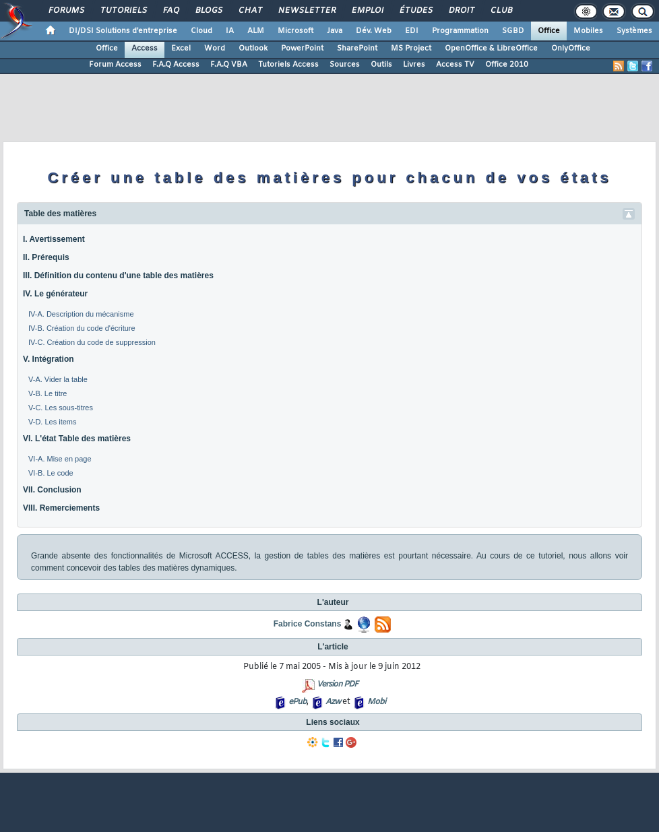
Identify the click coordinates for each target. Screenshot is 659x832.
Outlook (253, 48)
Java (334, 31)
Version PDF (337, 684)
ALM (255, 31)
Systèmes (634, 31)
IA (230, 31)
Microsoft (295, 31)
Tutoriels (123, 10)
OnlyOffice (570, 48)
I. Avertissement (54, 239)
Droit (461, 10)
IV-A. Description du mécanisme (81, 314)
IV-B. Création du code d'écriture (81, 328)
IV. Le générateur (55, 293)
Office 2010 (506, 64)
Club (501, 10)
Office (549, 31)
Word (214, 48)
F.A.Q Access (175, 64)
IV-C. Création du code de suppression (92, 342)
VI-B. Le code (50, 473)
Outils (381, 64)
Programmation (460, 31)
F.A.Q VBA (228, 64)
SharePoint (357, 48)
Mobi (376, 702)
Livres (414, 64)
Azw (332, 702)
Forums (65, 10)
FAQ (170, 10)
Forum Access (115, 64)
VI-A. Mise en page (60, 459)
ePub (297, 702)
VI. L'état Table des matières (77, 438)
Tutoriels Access (288, 64)
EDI (411, 31)
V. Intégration (48, 359)
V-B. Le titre (47, 393)
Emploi (367, 10)
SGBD (513, 31)
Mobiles (588, 31)
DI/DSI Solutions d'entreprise (123, 31)
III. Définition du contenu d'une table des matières (118, 275)
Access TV (455, 64)
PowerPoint (302, 48)
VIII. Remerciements (61, 508)
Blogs (208, 10)
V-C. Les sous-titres (60, 408)
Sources (345, 64)
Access (144, 48)
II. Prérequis (46, 257)
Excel (181, 48)
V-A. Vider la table (58, 379)
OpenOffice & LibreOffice (491, 48)
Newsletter (306, 10)
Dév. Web (373, 31)
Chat (250, 10)
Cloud (201, 31)
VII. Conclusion (52, 489)
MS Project (411, 48)
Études (415, 10)
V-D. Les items (52, 422)
